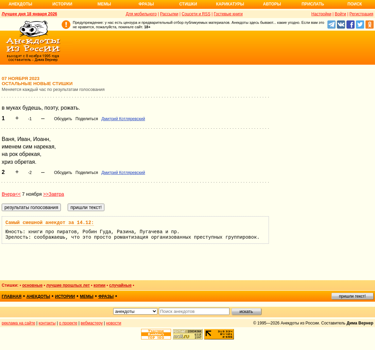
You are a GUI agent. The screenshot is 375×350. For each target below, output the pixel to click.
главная (11, 296)
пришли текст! (352, 296)
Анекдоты (20, 4)
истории (65, 296)
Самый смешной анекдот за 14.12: (49, 222)
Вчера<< (11, 194)
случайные (120, 285)
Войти (340, 14)
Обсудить (63, 118)
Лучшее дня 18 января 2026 (29, 14)
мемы (86, 296)
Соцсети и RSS (196, 14)
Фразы (146, 4)
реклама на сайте (18, 323)
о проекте (68, 323)
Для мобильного (141, 14)
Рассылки (169, 14)
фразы (106, 296)
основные (32, 285)
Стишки (188, 4)
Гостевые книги (228, 14)
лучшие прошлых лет (68, 285)
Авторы (272, 4)
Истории (62, 4)
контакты (47, 323)
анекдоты (38, 296)
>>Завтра (53, 194)
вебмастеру (92, 323)
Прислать (313, 4)
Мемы (104, 4)
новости (113, 323)
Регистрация (361, 14)
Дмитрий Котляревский (123, 118)
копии (99, 285)
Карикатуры (230, 4)
